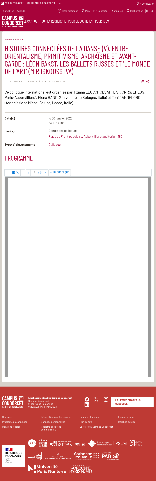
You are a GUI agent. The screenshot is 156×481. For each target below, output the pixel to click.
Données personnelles (53, 421)
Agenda (21, 10)
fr (147, 10)
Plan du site (86, 421)
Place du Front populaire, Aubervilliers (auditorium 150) (86, 136)
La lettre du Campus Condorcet (128, 402)
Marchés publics (126, 421)
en (152, 10)
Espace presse (126, 417)
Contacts (7, 417)
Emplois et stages (89, 417)
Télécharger (60, 172)
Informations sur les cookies (56, 417)
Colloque (55, 144)
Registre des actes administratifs (51, 428)
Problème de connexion (15, 421)
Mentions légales (11, 426)
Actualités (8, 10)
